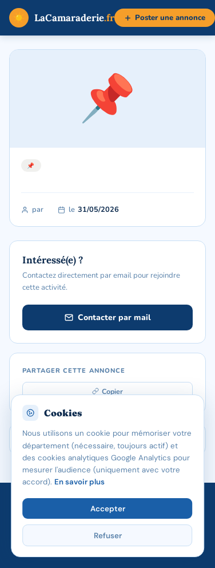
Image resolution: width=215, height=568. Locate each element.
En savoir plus (79, 482)
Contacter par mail (108, 317)
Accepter (107, 509)
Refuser (108, 536)
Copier (107, 391)
